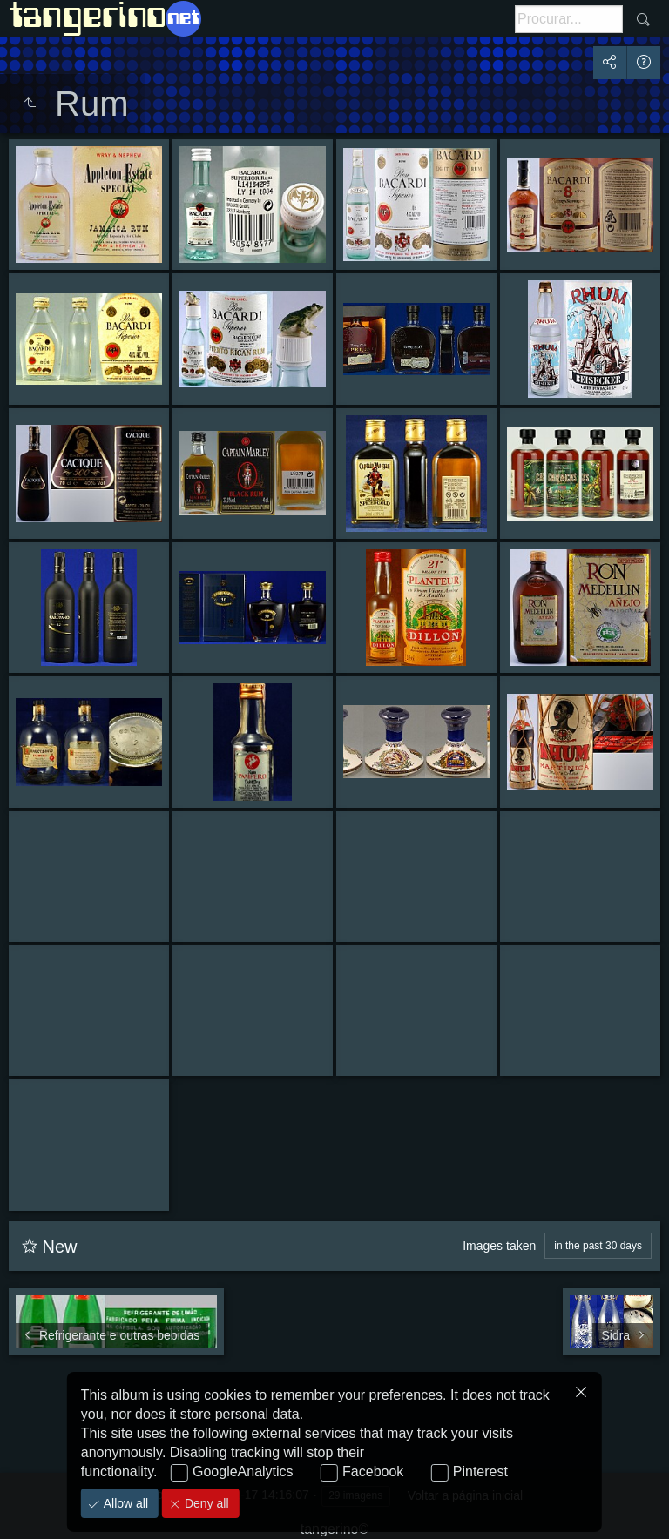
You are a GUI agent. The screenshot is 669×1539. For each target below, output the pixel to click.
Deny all (204, 1503)
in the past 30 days (598, 1246)
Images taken (499, 1246)
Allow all (124, 1503)
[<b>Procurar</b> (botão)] (569, 19)
